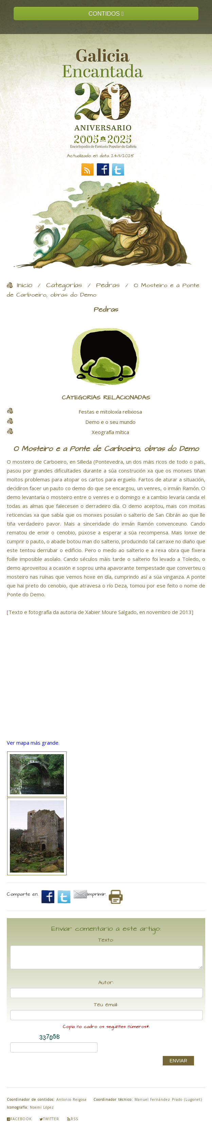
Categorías (64, 285)
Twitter (49, 1118)
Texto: (106, 940)
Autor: (106, 982)
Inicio (24, 285)
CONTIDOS (106, 13)
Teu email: (106, 1004)
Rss (72, 1118)
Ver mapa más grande (32, 742)
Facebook (19, 1118)
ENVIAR (178, 1060)
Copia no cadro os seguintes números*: (106, 1027)
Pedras (108, 285)
